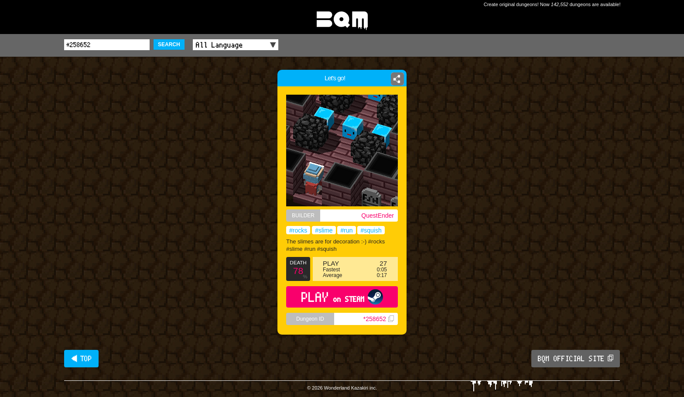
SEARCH (169, 44)
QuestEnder (377, 215)
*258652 (378, 318)
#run (346, 230)
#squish (370, 230)
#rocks (298, 230)
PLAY (342, 297)
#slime (323, 230)
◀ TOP (81, 358)
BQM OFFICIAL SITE (575, 358)
